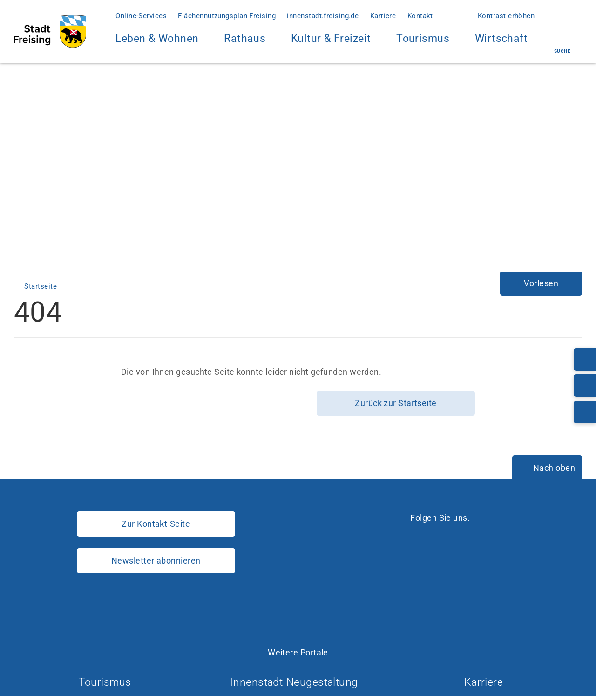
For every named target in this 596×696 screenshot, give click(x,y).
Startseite (41, 286)
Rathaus (244, 44)
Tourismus (422, 38)
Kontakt (420, 16)
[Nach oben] (547, 468)
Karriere (383, 16)
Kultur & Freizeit (331, 44)
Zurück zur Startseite (395, 403)
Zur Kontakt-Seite (156, 524)
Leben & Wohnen (156, 44)
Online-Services (141, 16)
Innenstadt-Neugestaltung (298, 682)
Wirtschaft (501, 44)
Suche (562, 43)
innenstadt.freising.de (323, 16)
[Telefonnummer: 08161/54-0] (585, 359)
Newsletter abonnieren (155, 560)
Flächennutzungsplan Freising (227, 16)
